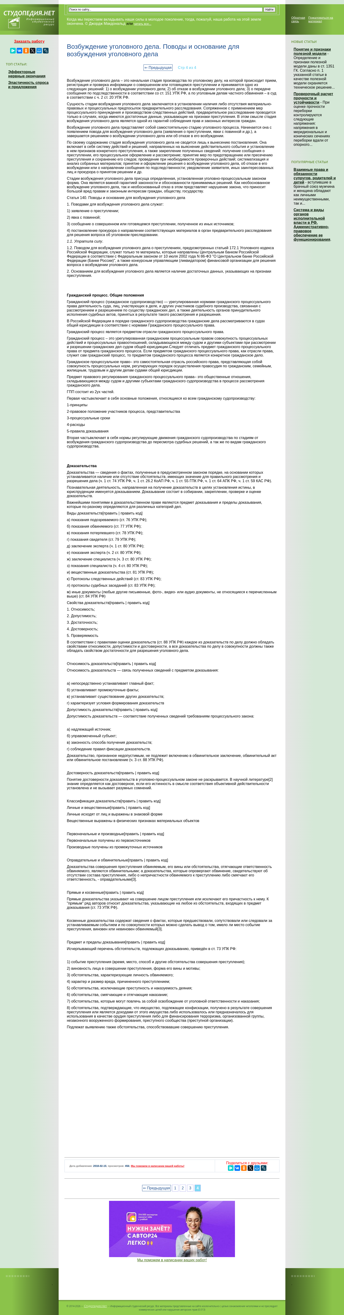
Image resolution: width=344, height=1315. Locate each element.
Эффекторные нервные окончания (26, 74)
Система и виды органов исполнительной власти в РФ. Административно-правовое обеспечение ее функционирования (312, 224)
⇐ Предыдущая (157, 68)
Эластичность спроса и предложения (28, 85)
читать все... (142, 24)
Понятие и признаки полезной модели (312, 51)
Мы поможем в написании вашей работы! (157, 1166)
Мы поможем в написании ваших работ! (172, 1260)
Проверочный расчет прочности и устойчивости (313, 98)
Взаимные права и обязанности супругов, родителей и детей (315, 176)
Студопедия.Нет (95, 1306)
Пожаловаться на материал (320, 19)
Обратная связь (298, 19)
